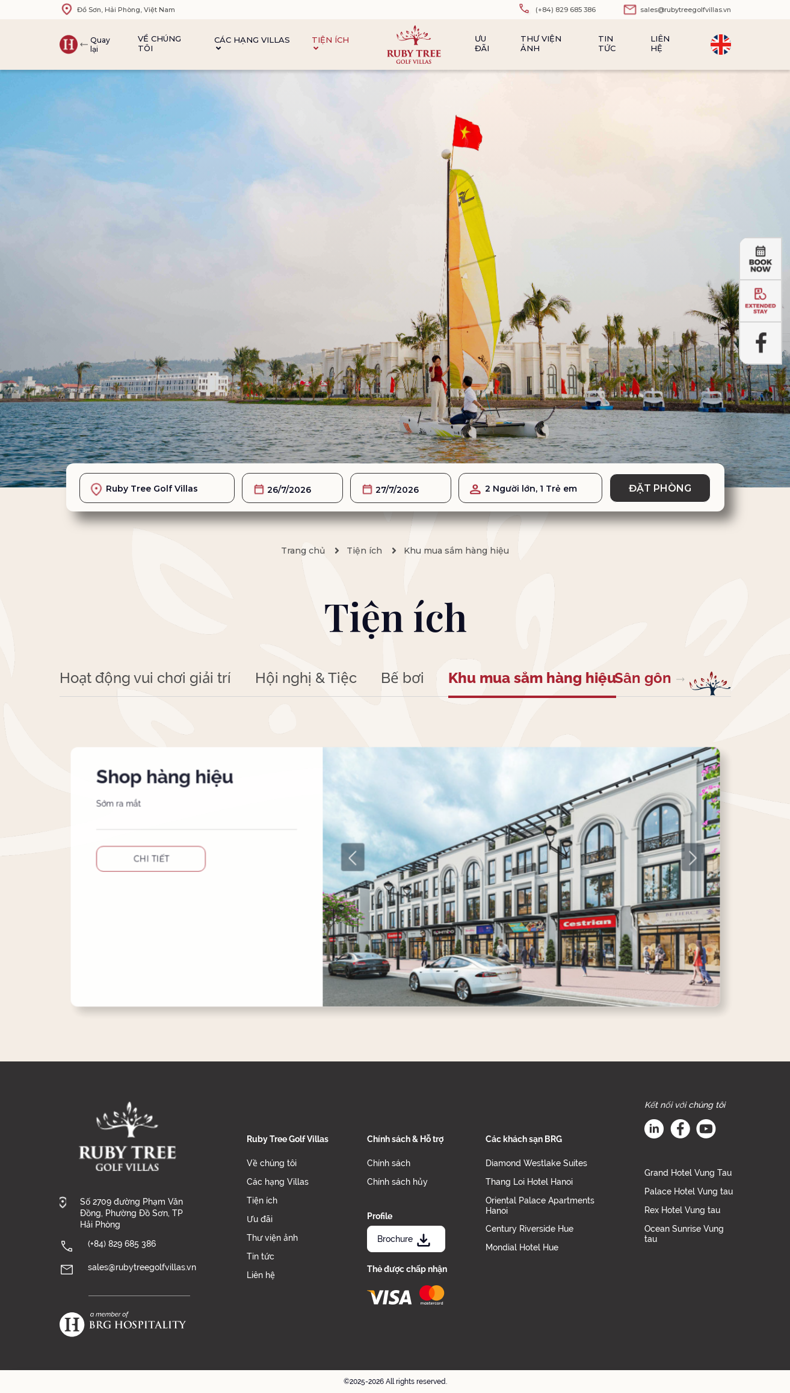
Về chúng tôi (159, 43)
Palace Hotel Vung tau (688, 1191)
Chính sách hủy (397, 1182)
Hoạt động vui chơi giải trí (145, 678)
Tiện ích (330, 43)
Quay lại (100, 45)
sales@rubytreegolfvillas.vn (142, 1267)
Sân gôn (642, 678)
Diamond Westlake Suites (536, 1163)
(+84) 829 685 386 (122, 1244)
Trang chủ (303, 550)
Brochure (405, 1239)
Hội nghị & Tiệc (306, 678)
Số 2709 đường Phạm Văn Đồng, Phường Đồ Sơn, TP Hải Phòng (131, 1213)
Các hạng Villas (252, 43)
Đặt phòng (660, 488)
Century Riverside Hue (529, 1229)
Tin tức (607, 43)
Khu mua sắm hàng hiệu (456, 550)
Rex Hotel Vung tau (682, 1210)
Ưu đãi (482, 43)
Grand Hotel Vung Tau (688, 1173)
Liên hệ (660, 43)
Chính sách (388, 1163)
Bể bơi (402, 678)
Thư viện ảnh (540, 43)
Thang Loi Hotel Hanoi (529, 1182)
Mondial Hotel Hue (522, 1247)
